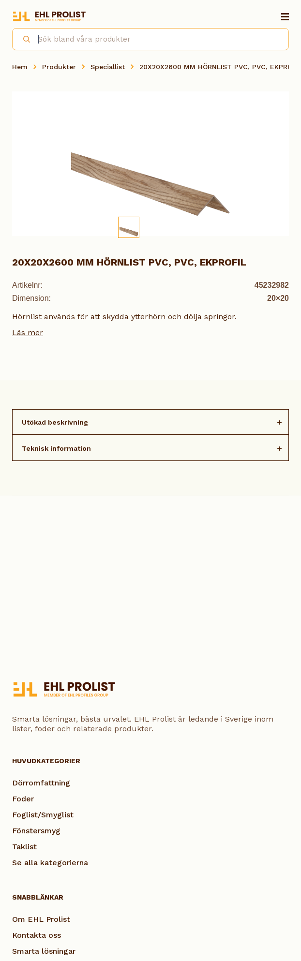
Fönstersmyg (36, 830)
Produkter (59, 67)
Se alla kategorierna (50, 862)
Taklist (24, 846)
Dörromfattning (41, 782)
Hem (20, 67)
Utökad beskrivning (55, 422)
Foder (23, 798)
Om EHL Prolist (41, 919)
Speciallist (107, 67)
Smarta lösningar (43, 951)
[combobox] (150, 39)
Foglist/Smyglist (43, 814)
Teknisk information (56, 448)
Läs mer (27, 332)
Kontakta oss (36, 935)
